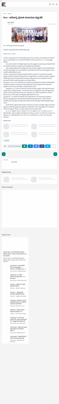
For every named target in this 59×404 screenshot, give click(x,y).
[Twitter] (47, 174)
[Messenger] (36, 174)
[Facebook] (42, 174)
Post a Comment (15, 174)
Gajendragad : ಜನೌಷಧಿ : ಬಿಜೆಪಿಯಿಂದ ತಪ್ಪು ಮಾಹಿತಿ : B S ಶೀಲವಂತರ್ (18, 311)
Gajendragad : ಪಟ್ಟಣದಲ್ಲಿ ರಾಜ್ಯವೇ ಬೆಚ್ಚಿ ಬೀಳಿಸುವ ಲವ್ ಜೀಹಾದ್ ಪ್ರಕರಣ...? (18, 372)
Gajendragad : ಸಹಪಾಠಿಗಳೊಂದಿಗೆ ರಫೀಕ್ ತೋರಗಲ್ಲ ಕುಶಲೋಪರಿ (17, 382)
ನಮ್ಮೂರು (7, 168)
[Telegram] (31, 174)
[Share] (53, 174)
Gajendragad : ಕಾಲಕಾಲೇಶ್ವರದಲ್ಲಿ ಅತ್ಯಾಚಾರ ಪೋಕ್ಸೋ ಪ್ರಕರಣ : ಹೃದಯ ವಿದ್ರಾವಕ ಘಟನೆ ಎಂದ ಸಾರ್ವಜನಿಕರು (13, 287)
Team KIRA (15, 192)
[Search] (53, 4)
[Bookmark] (6, 175)
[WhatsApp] (25, 174)
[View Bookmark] (50, 4)
